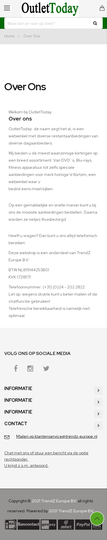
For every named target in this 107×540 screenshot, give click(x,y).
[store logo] (50, 8)
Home (9, 36)
